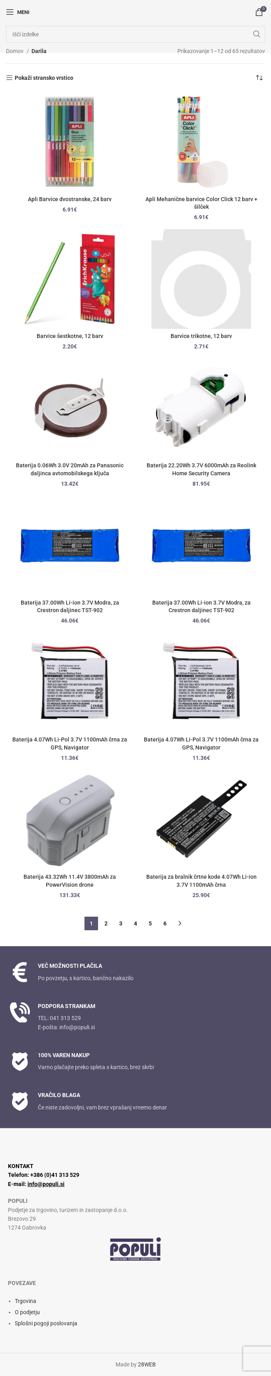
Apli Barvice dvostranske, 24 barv (70, 199)
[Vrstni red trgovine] (259, 78)
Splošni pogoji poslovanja (46, 1323)
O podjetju (27, 1312)
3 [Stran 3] (120, 923)
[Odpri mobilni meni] (17, 12)
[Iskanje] (135, 34)
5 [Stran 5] (150, 923)
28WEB (147, 1364)
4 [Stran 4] (135, 923)
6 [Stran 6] (165, 923)
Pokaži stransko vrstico (44, 78)
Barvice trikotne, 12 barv (201, 336)
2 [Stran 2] (106, 923)
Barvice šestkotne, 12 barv (70, 336)
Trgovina (25, 1301)
